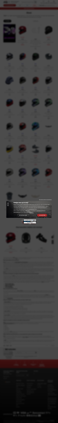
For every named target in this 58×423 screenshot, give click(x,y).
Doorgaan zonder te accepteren (45, 199)
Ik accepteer (42, 215)
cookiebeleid (31, 209)
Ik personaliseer (23, 215)
